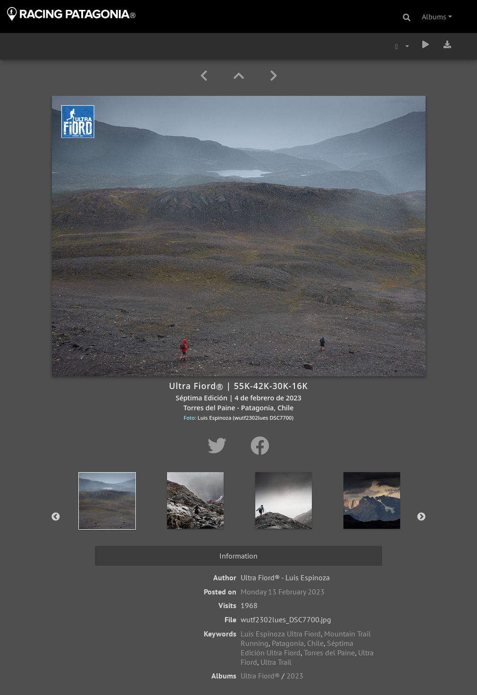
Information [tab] (238, 555)
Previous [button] (55, 517)
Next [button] (421, 517)
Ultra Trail (276, 662)
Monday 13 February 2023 (283, 591)
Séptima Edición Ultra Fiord (297, 647)
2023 (294, 675)
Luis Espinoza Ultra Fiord (281, 633)
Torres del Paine (329, 652)
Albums (434, 16)
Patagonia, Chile (298, 643)
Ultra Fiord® (260, 675)
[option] (107, 515)
